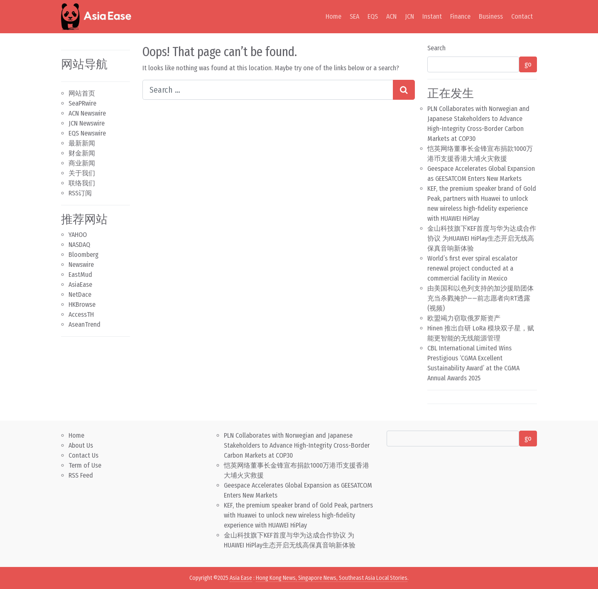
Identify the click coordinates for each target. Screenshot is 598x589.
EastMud (80, 274)
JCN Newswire (87, 123)
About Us (81, 445)
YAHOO (78, 235)
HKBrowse (82, 304)
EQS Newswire (87, 133)
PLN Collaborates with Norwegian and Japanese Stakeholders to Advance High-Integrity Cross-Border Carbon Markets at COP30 (297, 445)
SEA (354, 16)
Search (436, 48)
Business (491, 16)
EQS (373, 16)
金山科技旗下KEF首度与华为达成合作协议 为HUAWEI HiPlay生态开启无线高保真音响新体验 (481, 238)
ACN (391, 16)
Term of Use (85, 465)
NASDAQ (79, 245)
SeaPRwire (82, 103)
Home (333, 16)
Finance (460, 16)
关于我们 (82, 173)
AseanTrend (84, 324)
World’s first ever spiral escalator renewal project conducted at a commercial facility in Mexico (472, 268)
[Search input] (267, 90)
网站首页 (82, 93)
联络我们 (82, 183)
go (528, 64)
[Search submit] (404, 90)
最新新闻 (82, 143)
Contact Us (83, 455)
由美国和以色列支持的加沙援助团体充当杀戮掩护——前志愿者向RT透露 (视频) (480, 298)
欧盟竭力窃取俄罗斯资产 (463, 318)
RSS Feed (81, 475)
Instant (432, 16)
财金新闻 (82, 153)
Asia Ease (241, 578)
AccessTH (81, 314)
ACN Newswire (87, 113)
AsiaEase (80, 284)
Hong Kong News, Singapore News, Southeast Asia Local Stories (331, 578)
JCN (409, 16)
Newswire (81, 265)
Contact (522, 16)
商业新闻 (82, 163)
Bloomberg (83, 255)
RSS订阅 (80, 193)
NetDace (80, 294)
